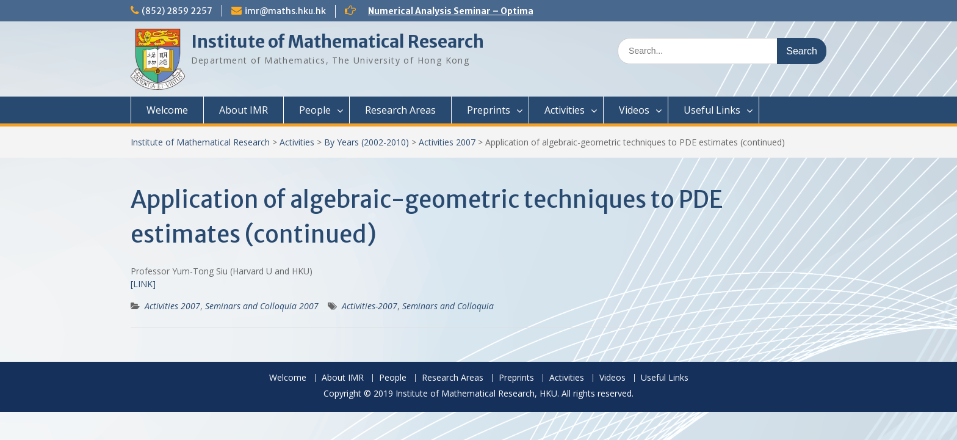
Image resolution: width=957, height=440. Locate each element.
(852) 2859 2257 (177, 11)
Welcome (167, 110)
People (315, 110)
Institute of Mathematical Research (337, 42)
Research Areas (400, 110)
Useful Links (712, 110)
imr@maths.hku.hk (285, 11)
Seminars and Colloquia (448, 306)
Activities (564, 110)
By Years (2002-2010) (366, 142)
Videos (634, 110)
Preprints (488, 110)
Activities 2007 (447, 142)
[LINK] (143, 284)
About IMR (243, 110)
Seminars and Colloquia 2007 (262, 306)
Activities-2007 (369, 306)
